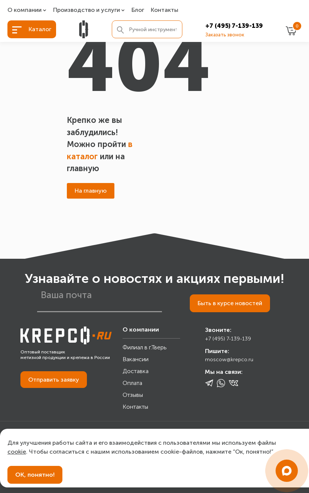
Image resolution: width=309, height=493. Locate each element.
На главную (91, 190)
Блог (137, 10)
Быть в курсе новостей (230, 303)
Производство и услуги (86, 10)
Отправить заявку (53, 379)
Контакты (164, 10)
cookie (16, 451)
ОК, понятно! (35, 474)
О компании (24, 10)
